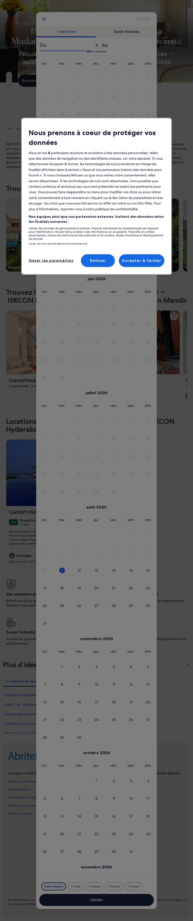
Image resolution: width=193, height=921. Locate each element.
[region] (96, 196)
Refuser (98, 260)
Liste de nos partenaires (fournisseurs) (58, 243)
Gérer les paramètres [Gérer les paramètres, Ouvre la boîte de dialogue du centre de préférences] (51, 260)
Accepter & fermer (141, 260)
